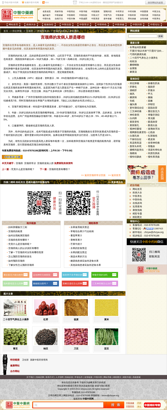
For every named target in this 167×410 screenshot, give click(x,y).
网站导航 (108, 377)
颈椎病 (133, 153)
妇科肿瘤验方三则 (17, 227)
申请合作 (79, 377)
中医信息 (66, 24)
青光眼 (151, 118)
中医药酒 (144, 15)
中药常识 (120, 11)
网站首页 (13, 24)
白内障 (133, 118)
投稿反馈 (69, 377)
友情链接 (88, 377)
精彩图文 (137, 217)
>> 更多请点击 (115, 182)
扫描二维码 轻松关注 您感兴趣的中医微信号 (26, 182)
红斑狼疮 (152, 135)
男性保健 (132, 18)
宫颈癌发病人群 (45, 163)
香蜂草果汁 (76, 239)
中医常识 (84, 24)
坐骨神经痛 (154, 142)
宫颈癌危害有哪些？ (59, 169)
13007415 (158, 228)
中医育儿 (120, 18)
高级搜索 (137, 377)
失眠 (132, 100)
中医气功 (108, 15)
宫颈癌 (29, 31)
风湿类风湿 (135, 142)
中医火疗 (95, 15)
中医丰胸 (71, 18)
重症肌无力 (154, 111)
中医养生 (156, 18)
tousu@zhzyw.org (110, 395)
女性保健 (144, 18)
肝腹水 (151, 90)
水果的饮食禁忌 (78, 248)
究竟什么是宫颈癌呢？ (23, 169)
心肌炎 (151, 132)
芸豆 (106, 348)
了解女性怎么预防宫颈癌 (21, 265)
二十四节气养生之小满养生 (17, 319)
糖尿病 (133, 97)
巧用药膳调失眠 (138, 54)
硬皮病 (151, 139)
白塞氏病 (134, 135)
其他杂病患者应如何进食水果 (85, 265)
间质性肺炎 (154, 153)
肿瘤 (10, 68)
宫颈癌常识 (43, 31)
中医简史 (71, 11)
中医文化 (156, 11)
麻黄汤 (133, 71)
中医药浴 (156, 15)
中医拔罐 (59, 15)
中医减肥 (83, 18)
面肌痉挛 (152, 107)
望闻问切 (108, 11)
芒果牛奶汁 (76, 244)
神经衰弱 (134, 114)
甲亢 (150, 93)
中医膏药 (71, 15)
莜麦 (76, 319)
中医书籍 (83, 11)
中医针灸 (47, 18)
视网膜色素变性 (138, 132)
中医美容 (95, 18)
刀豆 (76, 348)
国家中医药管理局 (39, 360)
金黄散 (133, 68)
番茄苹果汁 (76, 235)
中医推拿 (120, 15)
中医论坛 (155, 24)
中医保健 (119, 24)
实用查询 (137, 206)
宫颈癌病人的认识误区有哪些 (23, 248)
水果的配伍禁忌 (78, 252)
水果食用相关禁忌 (79, 227)
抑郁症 (151, 104)
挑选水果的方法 (78, 256)
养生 (139, 407)
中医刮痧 (83, 15)
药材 (139, 403)
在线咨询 (137, 203)
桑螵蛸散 (134, 64)
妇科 (69, 141)
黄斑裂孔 (134, 125)
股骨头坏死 (135, 146)
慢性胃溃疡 (154, 156)
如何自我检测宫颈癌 (18, 235)
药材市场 (59, 11)
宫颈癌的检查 (15, 231)
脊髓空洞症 (154, 114)
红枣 (45, 319)
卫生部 (25, 360)
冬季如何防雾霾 (138, 47)
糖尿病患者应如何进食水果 (84, 260)
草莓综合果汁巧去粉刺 (82, 231)
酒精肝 (133, 90)
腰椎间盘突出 (137, 149)
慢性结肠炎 (135, 156)
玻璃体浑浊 (154, 128)
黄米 (106, 319)
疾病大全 (31, 24)
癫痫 (150, 97)
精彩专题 (137, 213)
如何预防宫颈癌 (16, 260)
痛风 (132, 93)
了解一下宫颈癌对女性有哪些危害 (25, 252)
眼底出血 (152, 125)
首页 (6, 31)
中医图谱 (144, 11)
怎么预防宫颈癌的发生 (20, 256)
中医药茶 (132, 15)
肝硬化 (133, 86)
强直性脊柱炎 (155, 149)
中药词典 (132, 11)
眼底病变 (152, 121)
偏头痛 (133, 104)
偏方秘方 (47, 15)
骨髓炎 (151, 146)
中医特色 (102, 24)
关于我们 (30, 377)
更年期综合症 (137, 107)
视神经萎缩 (135, 128)
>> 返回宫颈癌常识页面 (93, 175)
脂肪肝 (151, 86)
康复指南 (137, 210)
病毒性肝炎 (154, 83)
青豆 (15, 348)
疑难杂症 (48, 24)
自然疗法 (59, 18)
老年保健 (108, 18)
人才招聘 (59, 377)
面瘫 (150, 100)
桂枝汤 (133, 61)
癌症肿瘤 (17, 31)
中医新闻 (95, 11)
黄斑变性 (134, 121)
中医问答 (137, 24)
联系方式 (50, 377)
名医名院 (47, 11)
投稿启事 (40, 377)
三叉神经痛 (135, 111)
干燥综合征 (135, 139)
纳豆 (45, 348)
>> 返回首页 (114, 175)
